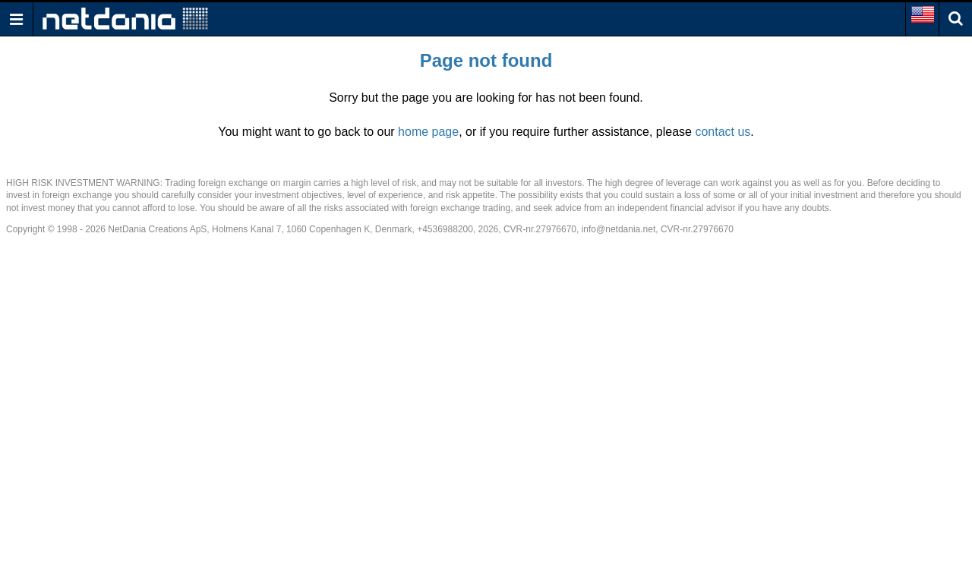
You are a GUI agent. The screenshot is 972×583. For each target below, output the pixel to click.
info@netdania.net (619, 229)
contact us (722, 131)
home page (428, 131)
